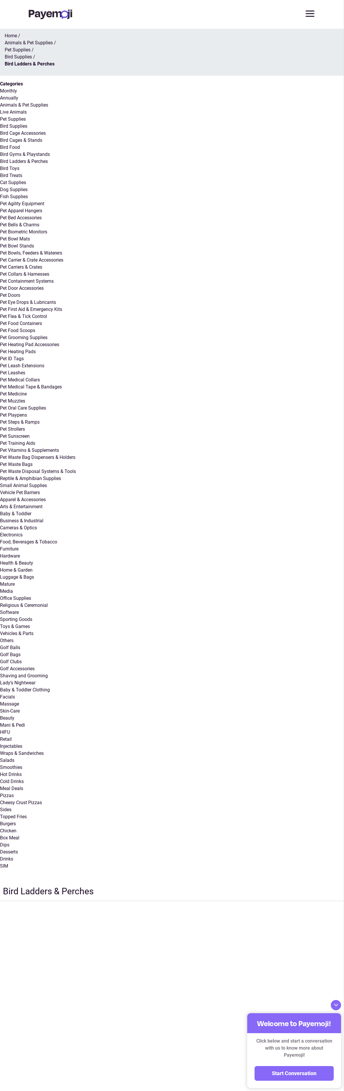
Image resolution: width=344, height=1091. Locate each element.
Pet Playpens (13, 415)
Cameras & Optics (18, 528)
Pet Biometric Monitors (23, 232)
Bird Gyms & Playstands (25, 154)
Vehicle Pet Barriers (20, 493)
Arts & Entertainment (21, 507)
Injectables (11, 746)
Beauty (7, 718)
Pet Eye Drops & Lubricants (28, 302)
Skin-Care (10, 711)
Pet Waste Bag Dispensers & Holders (37, 457)
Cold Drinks (12, 781)
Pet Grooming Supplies (24, 338)
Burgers (8, 824)
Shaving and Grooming (24, 676)
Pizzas (7, 796)
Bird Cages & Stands (21, 140)
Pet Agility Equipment (22, 204)
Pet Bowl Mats (15, 239)
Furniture (9, 549)
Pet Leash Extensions (22, 366)
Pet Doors (10, 295)
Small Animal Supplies (23, 486)
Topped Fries (13, 817)
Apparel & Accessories (23, 500)
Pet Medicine (13, 394)
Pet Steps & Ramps (20, 422)
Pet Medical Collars (20, 380)
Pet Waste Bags (16, 464)
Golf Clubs (11, 662)
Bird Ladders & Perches (24, 161)
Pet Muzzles (12, 401)
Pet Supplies (13, 119)
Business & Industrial (21, 521)
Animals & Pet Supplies (24, 105)
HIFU (5, 732)
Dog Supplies (14, 190)
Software (9, 612)
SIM (4, 866)
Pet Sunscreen (15, 436)
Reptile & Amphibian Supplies (30, 478)
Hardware (10, 556)
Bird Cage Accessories (23, 133)
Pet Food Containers (21, 323)
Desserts (9, 852)
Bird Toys (9, 168)
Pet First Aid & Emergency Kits (31, 309)
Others (6, 641)
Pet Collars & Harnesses (24, 274)
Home (11, 36)
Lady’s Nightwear (17, 683)
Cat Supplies (13, 183)
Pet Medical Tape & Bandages (31, 387)
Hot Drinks (11, 774)
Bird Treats (11, 176)
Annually (9, 98)
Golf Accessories (17, 669)
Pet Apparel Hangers (21, 211)
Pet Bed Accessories (21, 218)
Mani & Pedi (12, 725)
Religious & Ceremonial (24, 605)
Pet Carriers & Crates (21, 267)
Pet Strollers (12, 429)
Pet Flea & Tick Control (23, 316)
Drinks (6, 859)
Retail (6, 739)
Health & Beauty (16, 563)
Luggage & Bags (17, 577)
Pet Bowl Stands (17, 246)
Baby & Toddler (15, 514)
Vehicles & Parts (16, 634)
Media (6, 591)
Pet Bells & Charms (19, 225)
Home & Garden (16, 570)
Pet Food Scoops (17, 331)
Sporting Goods (16, 619)
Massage (9, 704)
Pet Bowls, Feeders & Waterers (31, 253)
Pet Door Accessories (22, 288)
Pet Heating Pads (18, 352)
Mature (7, 584)
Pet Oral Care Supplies (23, 408)
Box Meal (9, 838)
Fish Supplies (14, 197)
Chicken (8, 831)
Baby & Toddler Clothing (25, 690)
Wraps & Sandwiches (22, 753)
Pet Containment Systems (27, 281)
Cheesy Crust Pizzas (21, 803)
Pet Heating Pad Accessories (29, 345)
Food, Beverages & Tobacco (28, 542)
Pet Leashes (12, 373)
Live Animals (13, 112)
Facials (7, 697)
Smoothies (11, 767)
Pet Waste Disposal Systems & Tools (38, 471)
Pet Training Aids (17, 443)
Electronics (11, 535)
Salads (7, 760)
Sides (5, 810)
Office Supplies (15, 598)
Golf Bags (10, 655)
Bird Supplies (13, 126)
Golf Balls (10, 648)
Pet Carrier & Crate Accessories (31, 260)
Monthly (8, 91)
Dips (4, 845)
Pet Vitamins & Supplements (29, 450)
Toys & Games (15, 626)
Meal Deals (11, 789)
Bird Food (10, 147)
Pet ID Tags (12, 359)
